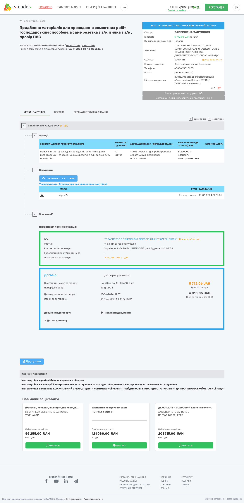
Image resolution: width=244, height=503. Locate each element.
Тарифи (185, 484)
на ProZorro (73, 45)
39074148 (179, 59)
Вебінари (186, 481)
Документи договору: (57, 312)
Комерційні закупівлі (101, 7)
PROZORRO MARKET (69, 7)
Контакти (166, 484)
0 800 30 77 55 (176, 7)
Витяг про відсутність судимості (183, 93)
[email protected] (183, 72)
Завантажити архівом (58, 178)
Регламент (187, 477)
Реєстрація (216, 7)
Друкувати (32, 361)
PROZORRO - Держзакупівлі (132, 477)
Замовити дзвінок (177, 10)
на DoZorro (88, 45)
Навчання (166, 477)
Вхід (196, 7)
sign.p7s (63, 195)
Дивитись (53, 445)
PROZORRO (45, 7)
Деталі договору (56, 320)
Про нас (165, 488)
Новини (164, 481)
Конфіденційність (74, 499)
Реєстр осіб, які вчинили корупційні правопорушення (183, 98)
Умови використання (93, 499)
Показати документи (116, 312)
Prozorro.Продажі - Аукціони (134, 484)
